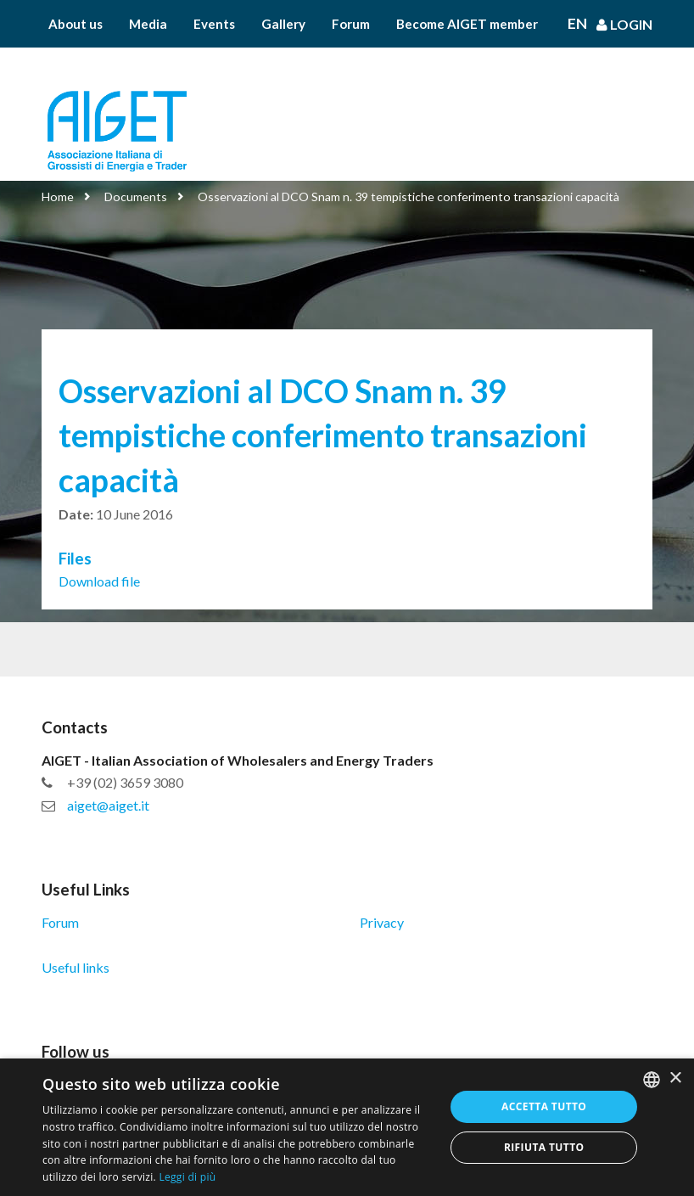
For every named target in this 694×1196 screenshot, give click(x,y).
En (577, 23)
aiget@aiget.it (108, 805)
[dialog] (347, 1127)
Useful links (75, 967)
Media (148, 23)
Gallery (283, 23)
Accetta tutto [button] (543, 1106)
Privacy (382, 922)
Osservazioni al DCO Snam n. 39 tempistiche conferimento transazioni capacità (408, 196)
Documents (135, 196)
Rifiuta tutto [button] (544, 1147)
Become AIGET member (467, 23)
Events (214, 23)
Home (58, 196)
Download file (99, 581)
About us (75, 23)
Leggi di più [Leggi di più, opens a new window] (187, 1177)
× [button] (675, 1078)
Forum (351, 23)
